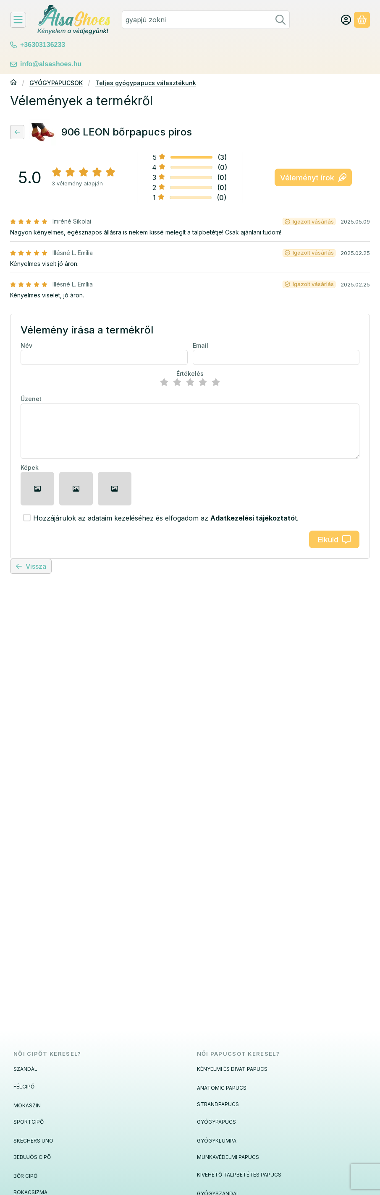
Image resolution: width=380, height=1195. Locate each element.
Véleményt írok (313, 177)
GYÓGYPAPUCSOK (56, 82)
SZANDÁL (25, 1069)
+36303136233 (42, 44)
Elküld (334, 539)
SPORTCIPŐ (28, 1122)
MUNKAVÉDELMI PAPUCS (228, 1157)
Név (26, 345)
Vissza (31, 566)
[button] (37, 488)
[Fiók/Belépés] (346, 20)
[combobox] (206, 19)
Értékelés (190, 373)
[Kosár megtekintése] (362, 20)
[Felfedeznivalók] (18, 20)
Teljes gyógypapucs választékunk (145, 82)
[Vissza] (17, 132)
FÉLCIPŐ (23, 1086)
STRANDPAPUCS (218, 1104)
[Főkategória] (13, 83)
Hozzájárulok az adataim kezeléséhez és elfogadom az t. (166, 518)
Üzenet (31, 398)
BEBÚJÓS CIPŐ (32, 1157)
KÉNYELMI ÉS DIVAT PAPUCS (232, 1069)
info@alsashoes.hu (50, 64)
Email (200, 345)
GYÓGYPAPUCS (216, 1122)
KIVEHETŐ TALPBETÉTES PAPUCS (239, 1175)
